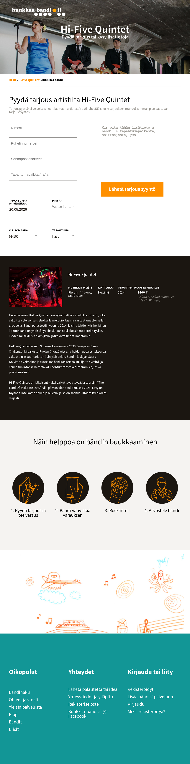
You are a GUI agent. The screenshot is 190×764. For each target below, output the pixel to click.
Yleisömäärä (18, 230)
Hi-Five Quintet (29, 80)
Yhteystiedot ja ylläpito (90, 697)
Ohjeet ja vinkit (24, 700)
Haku (12, 80)
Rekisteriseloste (83, 704)
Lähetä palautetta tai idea (92, 689)
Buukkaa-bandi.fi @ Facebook (87, 713)
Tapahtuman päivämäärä (18, 202)
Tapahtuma (60, 230)
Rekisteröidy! (140, 689)
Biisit (14, 729)
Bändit (15, 722)
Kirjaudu (136, 704)
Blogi (14, 714)
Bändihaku (19, 692)
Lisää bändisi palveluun (150, 697)
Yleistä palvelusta (25, 707)
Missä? (57, 200)
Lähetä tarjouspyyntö (132, 198)
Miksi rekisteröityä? (146, 711)
